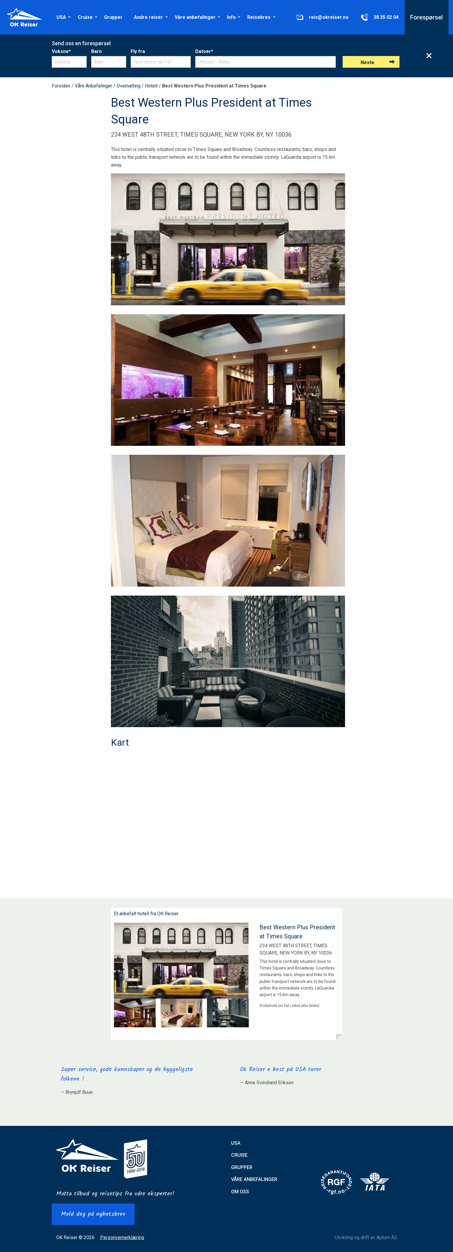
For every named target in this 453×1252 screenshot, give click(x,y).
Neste (367, 62)
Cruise (85, 17)
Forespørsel (426, 17)
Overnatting (129, 86)
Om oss (240, 1191)
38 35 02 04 (379, 17)
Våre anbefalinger (195, 17)
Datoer (204, 51)
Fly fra (138, 51)
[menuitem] (61, 17)
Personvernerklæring (122, 1237)
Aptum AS (386, 1237)
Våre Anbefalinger (93, 86)
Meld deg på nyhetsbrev (93, 1214)
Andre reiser (148, 17)
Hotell (151, 86)
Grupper (113, 17)
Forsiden (61, 86)
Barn (96, 51)
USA (61, 17)
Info (231, 17)
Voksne (61, 51)
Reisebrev (259, 17)
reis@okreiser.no (322, 17)
